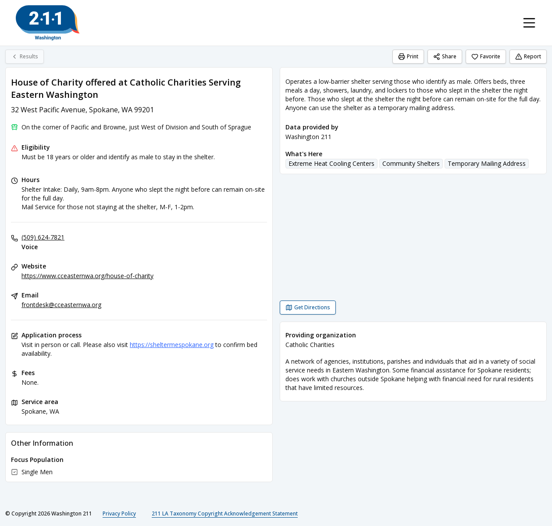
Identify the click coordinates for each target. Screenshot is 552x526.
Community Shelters (411, 163)
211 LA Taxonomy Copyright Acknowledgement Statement (225, 513)
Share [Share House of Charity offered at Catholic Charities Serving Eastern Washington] (444, 56)
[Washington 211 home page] (48, 22)
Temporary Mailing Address (487, 163)
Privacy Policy (119, 513)
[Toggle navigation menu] (529, 23)
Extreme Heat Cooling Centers (331, 163)
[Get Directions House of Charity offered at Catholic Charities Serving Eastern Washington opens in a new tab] (308, 308)
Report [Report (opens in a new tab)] (528, 56)
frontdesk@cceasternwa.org (61, 305)
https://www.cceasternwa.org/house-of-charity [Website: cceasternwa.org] (87, 276)
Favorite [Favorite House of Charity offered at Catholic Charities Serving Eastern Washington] (485, 56)
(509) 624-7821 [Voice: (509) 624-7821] (42, 237)
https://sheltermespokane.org (172, 344)
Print (408, 56)
